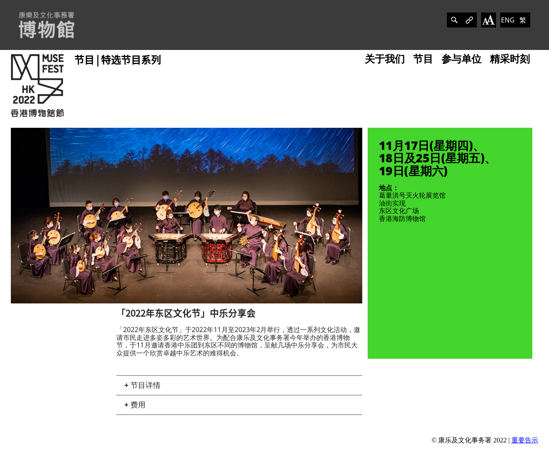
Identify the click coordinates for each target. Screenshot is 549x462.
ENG (508, 20)
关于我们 (385, 59)
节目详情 (144, 388)
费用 (136, 407)
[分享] (454, 19)
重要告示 (524, 440)
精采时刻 (510, 59)
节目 (423, 59)
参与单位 (461, 59)
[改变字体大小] (488, 19)
